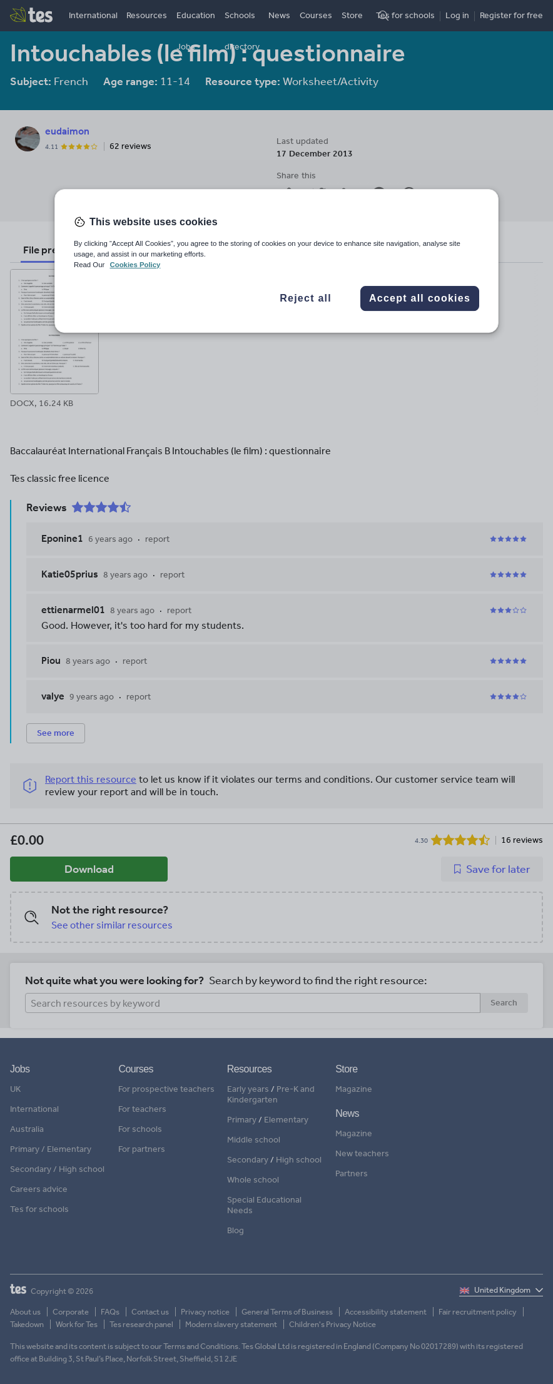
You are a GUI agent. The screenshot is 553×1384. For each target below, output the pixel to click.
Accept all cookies (419, 298)
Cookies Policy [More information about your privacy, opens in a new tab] (134, 264)
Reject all (306, 298)
